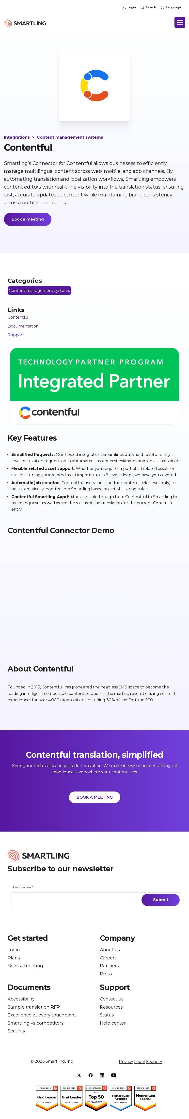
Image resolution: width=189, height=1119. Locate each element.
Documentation (23, 326)
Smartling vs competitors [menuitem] (35, 1025)
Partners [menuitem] (109, 967)
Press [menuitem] (106, 975)
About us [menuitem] (110, 950)
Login (131, 7)
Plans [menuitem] (14, 958)
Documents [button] (29, 989)
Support (16, 335)
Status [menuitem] (107, 1017)
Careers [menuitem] (108, 958)
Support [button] (115, 989)
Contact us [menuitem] (112, 1000)
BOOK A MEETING (95, 797)
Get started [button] (28, 938)
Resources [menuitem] (111, 1009)
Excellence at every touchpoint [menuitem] (42, 1017)
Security (154, 1064)
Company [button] (117, 938)
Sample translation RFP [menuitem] (34, 1009)
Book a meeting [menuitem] (25, 967)
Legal (139, 1064)
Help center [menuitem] (113, 1025)
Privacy (126, 1064)
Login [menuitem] (14, 950)
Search (151, 7)
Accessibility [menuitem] (21, 1000)
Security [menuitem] (16, 1033)
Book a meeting (28, 219)
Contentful (18, 317)
